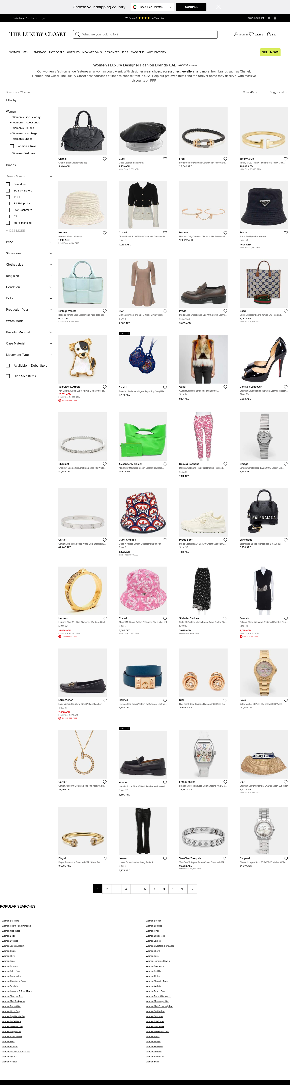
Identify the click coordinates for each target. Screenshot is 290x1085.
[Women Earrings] (217, 927)
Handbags (38, 52)
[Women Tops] (74, 962)
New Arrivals (92, 52)
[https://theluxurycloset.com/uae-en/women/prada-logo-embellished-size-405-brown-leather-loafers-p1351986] (203, 290)
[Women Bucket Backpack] (217, 997)
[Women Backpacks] (74, 977)
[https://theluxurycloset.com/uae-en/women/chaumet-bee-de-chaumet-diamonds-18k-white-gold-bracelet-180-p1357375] (82, 441)
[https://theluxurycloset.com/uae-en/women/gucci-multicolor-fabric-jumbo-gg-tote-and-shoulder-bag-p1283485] (264, 289)
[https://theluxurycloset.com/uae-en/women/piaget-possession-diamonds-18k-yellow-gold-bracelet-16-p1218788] (82, 835)
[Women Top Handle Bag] (74, 1017)
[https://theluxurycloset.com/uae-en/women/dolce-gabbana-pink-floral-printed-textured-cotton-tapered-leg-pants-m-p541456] (203, 443)
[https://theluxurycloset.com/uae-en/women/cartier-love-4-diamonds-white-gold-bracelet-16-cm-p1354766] (82, 517)
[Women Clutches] (217, 977)
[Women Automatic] (217, 1058)
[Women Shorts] (217, 952)
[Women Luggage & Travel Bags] (74, 992)
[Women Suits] (217, 957)
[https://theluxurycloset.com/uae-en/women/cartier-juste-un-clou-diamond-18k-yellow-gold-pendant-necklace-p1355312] (82, 759)
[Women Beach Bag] (217, 992)
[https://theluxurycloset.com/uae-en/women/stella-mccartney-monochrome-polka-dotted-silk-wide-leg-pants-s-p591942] (203, 598)
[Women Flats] (74, 1043)
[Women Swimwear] (217, 967)
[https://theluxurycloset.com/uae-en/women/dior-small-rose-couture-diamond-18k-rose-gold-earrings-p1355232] (203, 677)
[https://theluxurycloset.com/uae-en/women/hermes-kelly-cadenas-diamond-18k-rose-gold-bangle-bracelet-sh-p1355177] (203, 210)
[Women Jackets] (217, 942)
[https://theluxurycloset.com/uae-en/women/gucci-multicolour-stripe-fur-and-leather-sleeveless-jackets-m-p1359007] (203, 366)
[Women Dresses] (74, 942)
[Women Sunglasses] (217, 937)
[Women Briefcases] (217, 1022)
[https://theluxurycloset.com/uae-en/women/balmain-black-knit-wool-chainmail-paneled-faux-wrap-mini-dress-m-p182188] (264, 600)
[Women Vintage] (74, 1063)
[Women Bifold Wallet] (74, 1038)
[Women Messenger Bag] (217, 1002)
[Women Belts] (74, 937)
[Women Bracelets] (74, 922)
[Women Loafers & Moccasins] (74, 1053)
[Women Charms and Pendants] (74, 927)
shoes (156, 71)
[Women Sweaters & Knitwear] (217, 947)
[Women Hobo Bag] (74, 1012)
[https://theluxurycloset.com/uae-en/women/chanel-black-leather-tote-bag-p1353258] (82, 136)
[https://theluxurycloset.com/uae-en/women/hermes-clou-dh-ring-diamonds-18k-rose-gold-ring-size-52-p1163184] (82, 600)
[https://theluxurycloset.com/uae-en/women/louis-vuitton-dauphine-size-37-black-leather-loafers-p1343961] (82, 682)
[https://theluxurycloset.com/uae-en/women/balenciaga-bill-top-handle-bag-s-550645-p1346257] (264, 517)
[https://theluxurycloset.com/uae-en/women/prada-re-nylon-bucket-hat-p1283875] (264, 213)
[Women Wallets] (217, 987)
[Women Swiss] (217, 1063)
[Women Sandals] (74, 1048)
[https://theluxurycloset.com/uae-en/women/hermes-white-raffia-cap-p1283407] (82, 211)
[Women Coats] (74, 952)
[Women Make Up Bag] (74, 1027)
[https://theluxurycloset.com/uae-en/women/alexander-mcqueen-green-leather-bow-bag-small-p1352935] (143, 441)
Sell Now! (270, 52)
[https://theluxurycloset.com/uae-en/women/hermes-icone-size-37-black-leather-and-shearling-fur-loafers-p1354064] (143, 761)
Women (14, 52)
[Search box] (28, 177)
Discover (11, 92)
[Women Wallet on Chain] (217, 1032)
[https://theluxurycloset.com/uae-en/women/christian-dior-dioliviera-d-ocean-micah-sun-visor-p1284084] (264, 760)
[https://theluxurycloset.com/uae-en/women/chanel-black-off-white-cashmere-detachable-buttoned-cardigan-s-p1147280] (143, 212)
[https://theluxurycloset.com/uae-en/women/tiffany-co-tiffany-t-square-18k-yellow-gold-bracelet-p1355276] (264, 137)
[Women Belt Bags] (217, 972)
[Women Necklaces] (74, 932)
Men (26, 52)
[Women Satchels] (74, 987)
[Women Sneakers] (217, 1048)
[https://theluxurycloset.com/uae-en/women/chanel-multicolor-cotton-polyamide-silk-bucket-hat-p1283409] (143, 598)
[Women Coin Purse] (217, 1027)
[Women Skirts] (74, 957)
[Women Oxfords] (217, 1053)
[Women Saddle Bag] (217, 1012)
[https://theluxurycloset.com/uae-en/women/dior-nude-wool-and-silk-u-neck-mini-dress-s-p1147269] (143, 290)
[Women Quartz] (74, 1058)
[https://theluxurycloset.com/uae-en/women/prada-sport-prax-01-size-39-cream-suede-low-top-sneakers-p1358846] (203, 519)
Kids (125, 52)
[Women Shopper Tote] (74, 997)
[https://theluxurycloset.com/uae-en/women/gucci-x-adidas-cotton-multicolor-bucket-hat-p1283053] (143, 520)
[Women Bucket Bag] (74, 1007)
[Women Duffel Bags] (74, 1022)
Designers (112, 52)
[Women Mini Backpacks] (74, 1002)
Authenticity (156, 52)
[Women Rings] (217, 932)
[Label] (148, 34)
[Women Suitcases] (217, 1017)
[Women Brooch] (217, 922)
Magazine (137, 52)
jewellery (188, 71)
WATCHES (73, 52)
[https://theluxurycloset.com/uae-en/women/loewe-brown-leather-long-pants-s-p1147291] (143, 837)
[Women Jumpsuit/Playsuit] (217, 962)
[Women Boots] (217, 1038)
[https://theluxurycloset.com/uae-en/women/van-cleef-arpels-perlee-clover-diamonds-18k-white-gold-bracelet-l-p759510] (203, 836)
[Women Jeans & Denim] (74, 947)
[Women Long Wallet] (74, 1032)
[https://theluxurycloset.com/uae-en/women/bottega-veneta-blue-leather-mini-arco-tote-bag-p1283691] (82, 289)
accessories (171, 71)
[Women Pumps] (217, 1043)
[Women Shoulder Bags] (217, 982)
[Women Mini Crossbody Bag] (217, 1007)
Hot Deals (56, 52)
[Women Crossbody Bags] (74, 982)
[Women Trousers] (74, 967)
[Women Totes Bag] (74, 972)
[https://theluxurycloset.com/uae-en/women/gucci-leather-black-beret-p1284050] (143, 137)
